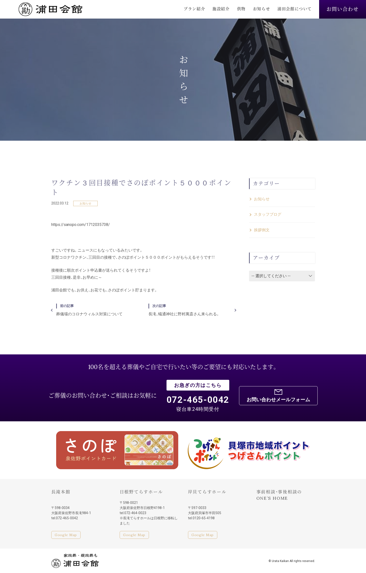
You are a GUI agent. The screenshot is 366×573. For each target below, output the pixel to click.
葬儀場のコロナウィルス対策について (97, 310)
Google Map (66, 535)
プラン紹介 (194, 8)
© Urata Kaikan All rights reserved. (292, 561)
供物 (241, 8)
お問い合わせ (342, 9)
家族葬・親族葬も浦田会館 (75, 560)
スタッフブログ (267, 214)
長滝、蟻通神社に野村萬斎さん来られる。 (189, 310)
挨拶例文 (262, 230)
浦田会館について (294, 8)
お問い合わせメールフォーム (278, 400)
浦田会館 (50, 9)
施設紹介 (221, 8)
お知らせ (261, 8)
